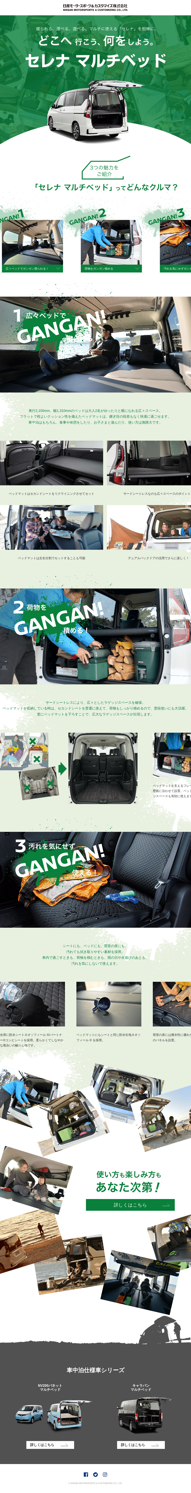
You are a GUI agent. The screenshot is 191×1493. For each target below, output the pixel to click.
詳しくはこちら (130, 1204)
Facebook (86, 1474)
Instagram (105, 1474)
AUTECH (95, 7)
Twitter (95, 1474)
